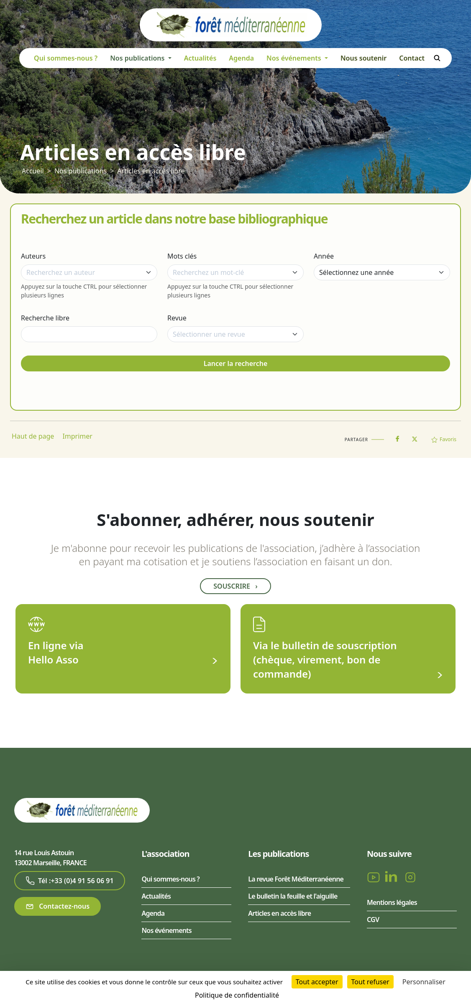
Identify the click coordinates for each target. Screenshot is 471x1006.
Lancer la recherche (236, 363)
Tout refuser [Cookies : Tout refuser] (370, 981)
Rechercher (437, 58)
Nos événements (166, 930)
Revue (177, 318)
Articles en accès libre (150, 170)
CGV (373, 919)
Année (324, 256)
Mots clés (182, 256)
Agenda (241, 58)
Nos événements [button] (294, 58)
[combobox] (89, 272)
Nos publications (80, 170)
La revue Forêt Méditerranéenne (295, 879)
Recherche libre (45, 318)
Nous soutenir (363, 58)
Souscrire (235, 586)
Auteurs (33, 256)
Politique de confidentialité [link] (237, 995)
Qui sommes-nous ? (65, 58)
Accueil (33, 170)
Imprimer (77, 436)
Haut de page (33, 436)
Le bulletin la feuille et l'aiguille (292, 896)
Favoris (443, 439)
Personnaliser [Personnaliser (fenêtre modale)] (423, 981)
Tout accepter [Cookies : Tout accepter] (317, 981)
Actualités (200, 58)
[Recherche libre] (89, 334)
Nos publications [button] (138, 58)
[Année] (382, 272)
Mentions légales (392, 902)
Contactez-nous (58, 906)
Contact (412, 58)
